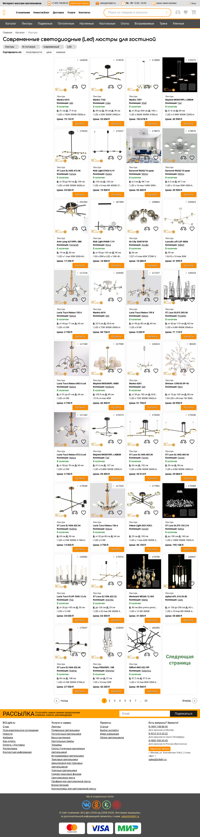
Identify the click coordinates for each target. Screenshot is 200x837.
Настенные (87, 23)
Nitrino (145, 174)
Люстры (27, 23)
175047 (82, 627)
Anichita (109, 599)
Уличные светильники (64, 770)
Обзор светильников (112, 737)
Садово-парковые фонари (66, 774)
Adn (71, 103)
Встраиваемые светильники (67, 755)
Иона (108, 245)
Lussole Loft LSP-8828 (176, 241)
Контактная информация (17, 752)
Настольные (107, 23)
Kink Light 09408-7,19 (103, 241)
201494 (82, 201)
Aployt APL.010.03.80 (176, 596)
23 (146, 700)
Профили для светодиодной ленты (71, 781)
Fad (179, 103)
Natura (72, 316)
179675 (155, 131)
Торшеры (56, 744)
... (141, 700)
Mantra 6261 (135, 383)
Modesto (109, 386)
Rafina (181, 529)
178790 (155, 556)
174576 (118, 60)
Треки (163, 23)
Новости (8, 734)
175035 (155, 414)
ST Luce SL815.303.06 (176, 312)
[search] (166, 13)
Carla (180, 599)
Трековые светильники (64, 759)
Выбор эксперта (109, 730)
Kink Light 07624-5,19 (103, 170)
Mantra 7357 (135, 99)
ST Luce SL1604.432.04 (68, 525)
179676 (191, 131)
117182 (82, 414)
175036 (191, 414)
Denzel (145, 529)
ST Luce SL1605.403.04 (177, 454)
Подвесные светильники (65, 730)
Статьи (104, 726)
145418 (191, 272)
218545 (118, 627)
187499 (118, 201)
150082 (82, 556)
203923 (191, 201)
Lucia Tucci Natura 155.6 (69, 312)
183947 (191, 556)
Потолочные (66, 23)
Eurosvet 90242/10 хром (177, 170)
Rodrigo (73, 529)
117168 (82, 344)
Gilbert (181, 245)
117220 (118, 485)
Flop (71, 599)
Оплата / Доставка (14, 744)
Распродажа (10, 748)
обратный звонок (79, 3)
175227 (118, 131)
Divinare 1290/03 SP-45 (177, 383)
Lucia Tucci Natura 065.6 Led (71, 383)
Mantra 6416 (99, 312)
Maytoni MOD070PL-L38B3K (179, 99)
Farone (72, 174)
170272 (191, 60)
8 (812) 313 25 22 (158, 733)
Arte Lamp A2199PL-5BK (69, 241)
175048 (82, 485)
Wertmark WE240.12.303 (141, 596)
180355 (155, 627)
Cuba (108, 103)
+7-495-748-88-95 (60, 3)
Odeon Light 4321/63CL (140, 525)
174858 (155, 60)
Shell (144, 103)
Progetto (182, 316)
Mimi (180, 386)
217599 (118, 344)
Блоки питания (60, 785)
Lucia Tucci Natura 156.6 (105, 525)
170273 (118, 414)
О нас (6, 726)
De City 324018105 (138, 241)
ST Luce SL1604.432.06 (68, 667)
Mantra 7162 (99, 99)
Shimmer (109, 670)
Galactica (146, 670)
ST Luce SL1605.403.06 (141, 454)
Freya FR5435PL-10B (103, 667)
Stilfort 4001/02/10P (139, 667)
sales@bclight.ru (108, 3)
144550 (118, 272)
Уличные (178, 23)
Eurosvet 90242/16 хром (141, 170)
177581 (155, 485)
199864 (155, 201)
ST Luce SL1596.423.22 (105, 596)
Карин (108, 174)
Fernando (74, 245)
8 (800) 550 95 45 (158, 740)
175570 (118, 556)
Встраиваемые (144, 23)
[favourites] (83, 86)
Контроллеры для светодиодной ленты (73, 788)
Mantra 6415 (63, 99)
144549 (82, 60)
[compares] (74, 86)
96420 (191, 344)
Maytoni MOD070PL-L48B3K (107, 454)
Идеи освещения (109, 734)
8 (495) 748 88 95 (158, 726)
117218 (82, 272)
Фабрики (8, 737)
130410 (155, 344)
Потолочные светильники (66, 734)
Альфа (145, 245)
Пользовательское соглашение (20, 730)
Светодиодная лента (63, 777)
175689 (191, 485)
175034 (82, 131)
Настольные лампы (62, 741)
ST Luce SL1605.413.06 (68, 170)
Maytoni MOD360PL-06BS (106, 383)
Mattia (145, 599)
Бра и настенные (60, 737)
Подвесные (45, 23)
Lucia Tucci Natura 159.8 (141, 312)
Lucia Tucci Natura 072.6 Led (71, 454)
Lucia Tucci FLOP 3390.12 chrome (74, 596)
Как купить (9, 741)
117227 (155, 272)
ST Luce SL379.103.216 (177, 525)
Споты (125, 23)
